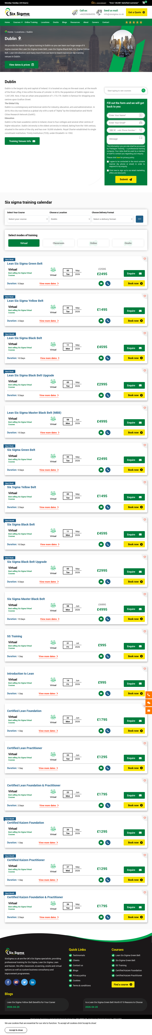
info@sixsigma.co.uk (114, 14)
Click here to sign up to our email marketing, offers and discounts (127, 171)
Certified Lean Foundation (24, 711)
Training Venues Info (22, 141)
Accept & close (16, 1030)
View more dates (49, 283)
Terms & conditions (82, 985)
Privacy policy (79, 975)
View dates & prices (21, 64)
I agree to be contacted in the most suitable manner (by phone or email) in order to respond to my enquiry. (127, 164)
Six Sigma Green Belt (21, 450)
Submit (126, 179)
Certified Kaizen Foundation (25, 822)
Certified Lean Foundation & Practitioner (33, 785)
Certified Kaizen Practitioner (26, 860)
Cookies (76, 980)
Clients (76, 960)
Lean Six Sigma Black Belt (24, 338)
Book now (135, 283)
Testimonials (79, 955)
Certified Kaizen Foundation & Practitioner (35, 897)
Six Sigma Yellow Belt (21, 487)
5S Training (14, 636)
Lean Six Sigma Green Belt (24, 263)
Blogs (75, 970)
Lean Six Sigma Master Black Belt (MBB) (34, 412)
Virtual (12, 269)
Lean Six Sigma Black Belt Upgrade (30, 375)
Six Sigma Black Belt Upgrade (27, 562)
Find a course (123, 984)
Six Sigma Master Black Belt (26, 599)
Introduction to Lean (20, 673)
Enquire (134, 273)
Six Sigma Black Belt (21, 524)
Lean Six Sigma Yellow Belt (25, 301)
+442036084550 (87, 14)
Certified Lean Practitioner (24, 748)
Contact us (78, 965)
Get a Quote (136, 12)
